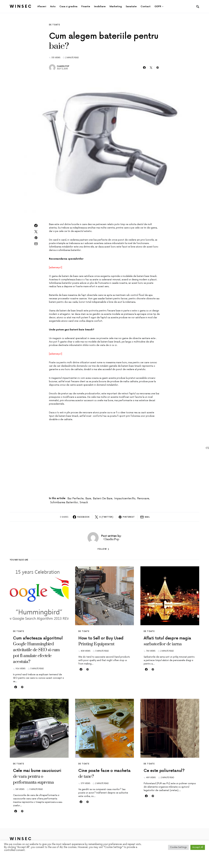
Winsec (21, 6)
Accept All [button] (197, 847)
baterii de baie (102, 498)
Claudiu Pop (63, 66)
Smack (84, 502)
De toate (54, 25)
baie (88, 498)
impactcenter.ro (124, 498)
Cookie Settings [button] (178, 847)
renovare (143, 498)
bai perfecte (75, 498)
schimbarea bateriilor (64, 502)
